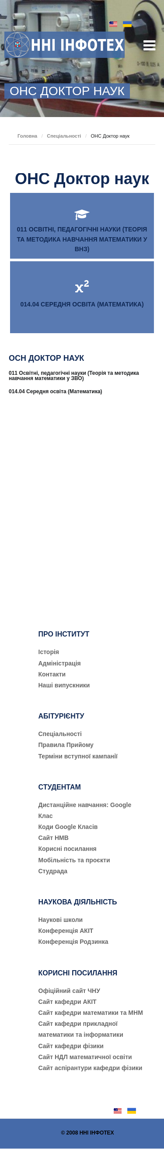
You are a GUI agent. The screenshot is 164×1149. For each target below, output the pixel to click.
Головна (27, 136)
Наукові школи (60, 919)
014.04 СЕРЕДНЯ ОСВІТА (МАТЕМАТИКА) (81, 304)
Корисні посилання (67, 848)
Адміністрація (59, 663)
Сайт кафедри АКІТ (67, 1001)
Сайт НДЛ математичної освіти (85, 1056)
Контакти (52, 674)
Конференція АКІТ (66, 930)
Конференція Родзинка (73, 941)
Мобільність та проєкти (74, 860)
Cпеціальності (60, 733)
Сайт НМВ (53, 837)
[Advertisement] (82, 502)
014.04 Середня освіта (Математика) (55, 391)
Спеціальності (64, 136)
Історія (48, 651)
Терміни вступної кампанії (78, 756)
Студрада (53, 871)
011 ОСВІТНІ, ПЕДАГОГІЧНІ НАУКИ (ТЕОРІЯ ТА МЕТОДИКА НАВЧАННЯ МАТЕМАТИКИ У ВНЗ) (82, 239)
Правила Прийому (66, 744)
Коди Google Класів (68, 826)
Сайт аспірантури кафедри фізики (90, 1067)
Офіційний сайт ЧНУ (69, 990)
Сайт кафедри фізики (71, 1045)
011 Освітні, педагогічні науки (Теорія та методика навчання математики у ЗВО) (74, 375)
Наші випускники (64, 685)
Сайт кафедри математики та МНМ (90, 1012)
